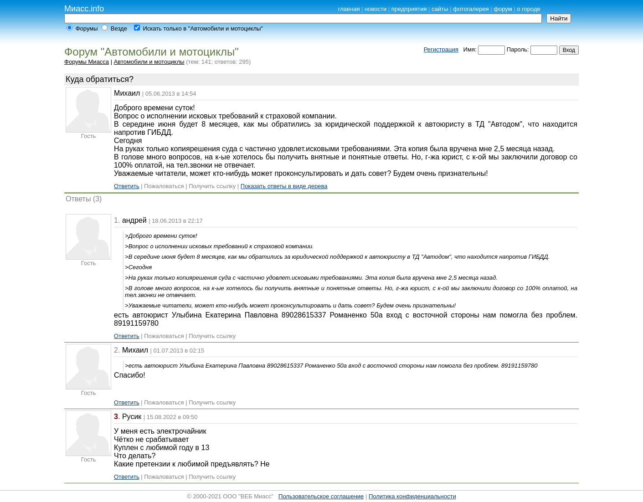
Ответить (126, 186)
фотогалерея (471, 8)
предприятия (409, 8)
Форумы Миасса (86, 61)
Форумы (87, 28)
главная (349, 8)
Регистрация (441, 49)
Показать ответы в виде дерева (284, 186)
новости (375, 8)
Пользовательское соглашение (321, 496)
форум (503, 8)
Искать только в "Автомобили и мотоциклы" (203, 28)
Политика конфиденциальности (412, 496)
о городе (528, 8)
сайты (440, 8)
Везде (119, 28)
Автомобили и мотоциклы (149, 61)
